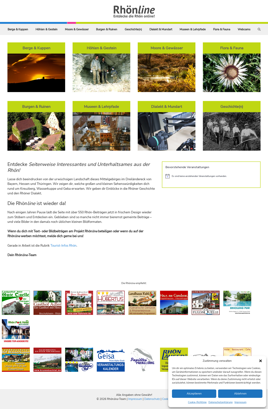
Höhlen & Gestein (47, 29)
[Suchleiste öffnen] (259, 29)
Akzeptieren (194, 393)
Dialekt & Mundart (160, 29)
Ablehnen (240, 393)
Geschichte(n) (133, 29)
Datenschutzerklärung (220, 402)
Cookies (167, 399)
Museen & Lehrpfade (193, 29)
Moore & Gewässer (77, 29)
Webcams (244, 29)
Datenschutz (152, 399)
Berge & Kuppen (18, 29)
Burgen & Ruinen (106, 29)
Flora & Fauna (221, 29)
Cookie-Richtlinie (197, 402)
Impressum (240, 402)
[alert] (211, 176)
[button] (260, 361)
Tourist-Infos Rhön (63, 245)
